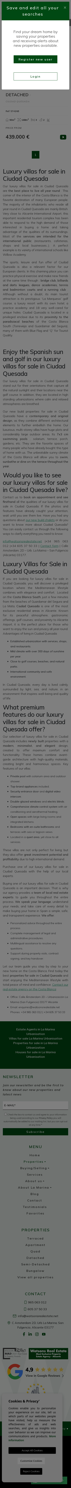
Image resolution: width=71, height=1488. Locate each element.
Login (35, 76)
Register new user (36, 59)
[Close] (65, 7)
